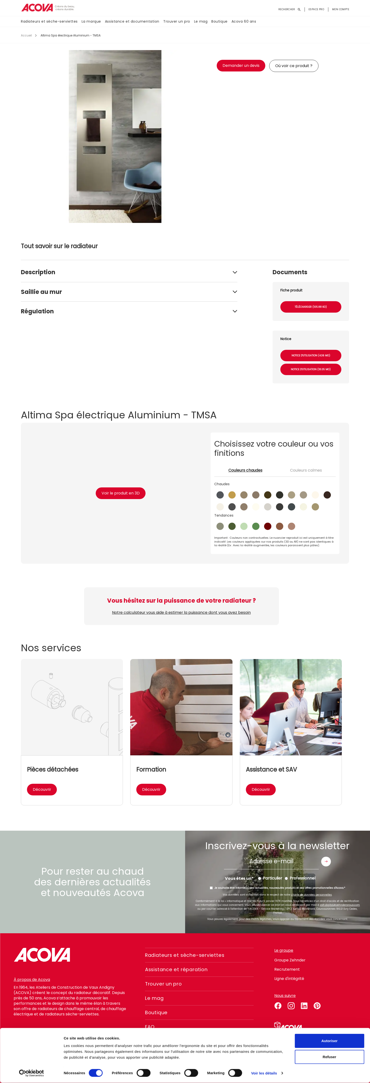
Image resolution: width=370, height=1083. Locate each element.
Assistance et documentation (132, 21)
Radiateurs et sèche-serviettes (49, 21)
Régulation (37, 311)
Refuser (329, 1057)
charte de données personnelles (311, 895)
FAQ (150, 1026)
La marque (91, 21)
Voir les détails (264, 1073)
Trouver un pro (176, 21)
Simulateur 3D (288, 1026)
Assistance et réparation (177, 969)
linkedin (304, 1005)
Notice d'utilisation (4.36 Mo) (311, 355)
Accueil (26, 35)
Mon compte (340, 9)
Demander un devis (241, 65)
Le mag (200, 21)
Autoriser (329, 1041)
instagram (291, 1005)
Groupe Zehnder (290, 960)
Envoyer (326, 861)
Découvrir (42, 789)
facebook (278, 1005)
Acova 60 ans (244, 21)
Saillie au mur (41, 292)
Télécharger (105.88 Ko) (311, 307)
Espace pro (316, 9)
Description (38, 272)
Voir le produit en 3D (120, 493)
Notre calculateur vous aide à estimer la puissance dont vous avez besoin (181, 612)
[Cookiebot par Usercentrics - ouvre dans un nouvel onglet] (31, 1073)
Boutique (219, 21)
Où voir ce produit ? (293, 66)
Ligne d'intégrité (289, 978)
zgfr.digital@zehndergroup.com (340, 905)
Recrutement (287, 969)
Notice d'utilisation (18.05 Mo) (311, 369)
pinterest (317, 1005)
